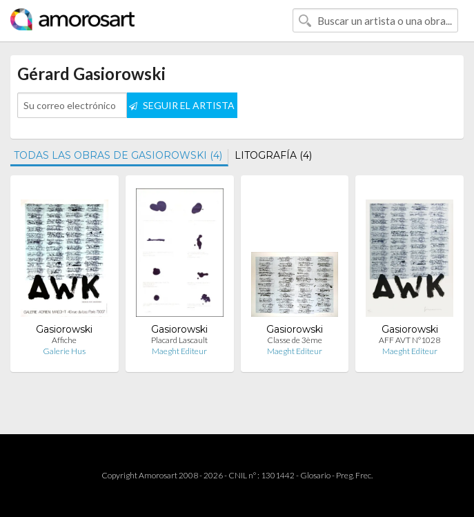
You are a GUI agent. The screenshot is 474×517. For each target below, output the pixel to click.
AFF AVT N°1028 (409, 340)
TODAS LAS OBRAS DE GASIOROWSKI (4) (118, 155)
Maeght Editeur (179, 351)
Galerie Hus (64, 351)
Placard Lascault (179, 340)
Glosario (315, 475)
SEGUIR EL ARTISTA (182, 105)
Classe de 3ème (294, 340)
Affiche (64, 340)
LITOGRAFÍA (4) (273, 155)
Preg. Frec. (354, 475)
